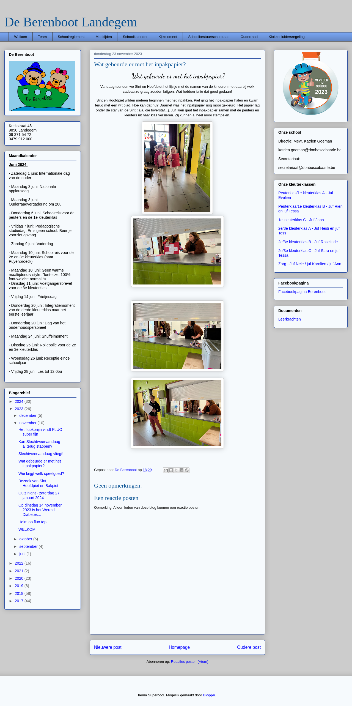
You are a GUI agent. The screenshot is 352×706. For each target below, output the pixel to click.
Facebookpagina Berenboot (302, 291)
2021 (19, 571)
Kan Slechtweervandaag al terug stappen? (39, 443)
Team (42, 37)
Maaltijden (104, 37)
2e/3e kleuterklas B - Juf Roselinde (308, 242)
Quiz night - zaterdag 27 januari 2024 (38, 495)
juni (22, 554)
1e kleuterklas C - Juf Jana (301, 220)
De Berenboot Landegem (70, 22)
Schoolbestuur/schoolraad (208, 37)
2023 (19, 409)
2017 (19, 601)
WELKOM (26, 529)
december (28, 415)
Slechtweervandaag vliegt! (40, 453)
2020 (19, 578)
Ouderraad (249, 37)
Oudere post (249, 647)
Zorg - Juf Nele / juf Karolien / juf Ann (309, 264)
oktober (26, 539)
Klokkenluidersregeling (287, 37)
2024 (19, 401)
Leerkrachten (289, 319)
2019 (19, 586)
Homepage (179, 647)
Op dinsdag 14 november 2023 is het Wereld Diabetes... (40, 510)
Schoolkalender (135, 37)
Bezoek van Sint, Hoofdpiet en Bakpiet (38, 483)
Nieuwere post (108, 647)
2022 (19, 563)
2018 (19, 593)
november (28, 423)
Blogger (209, 695)
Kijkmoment (167, 37)
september (28, 546)
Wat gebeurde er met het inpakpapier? (39, 463)
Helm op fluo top (32, 522)
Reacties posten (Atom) (189, 662)
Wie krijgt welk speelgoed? (41, 473)
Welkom (20, 37)
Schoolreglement (71, 37)
